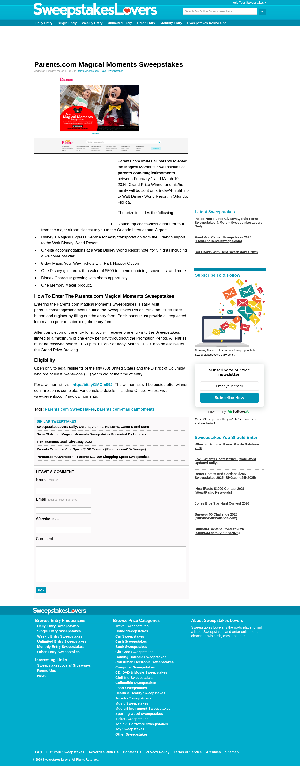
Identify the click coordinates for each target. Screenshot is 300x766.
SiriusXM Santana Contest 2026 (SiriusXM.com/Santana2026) (219, 531)
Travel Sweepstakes (111, 70)
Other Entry (146, 23)
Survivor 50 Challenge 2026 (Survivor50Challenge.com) (216, 516)
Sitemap (232, 752)
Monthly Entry (171, 23)
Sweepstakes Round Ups (206, 23)
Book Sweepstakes (131, 647)
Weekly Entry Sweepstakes (59, 636)
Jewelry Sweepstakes (133, 698)
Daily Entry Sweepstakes (58, 626)
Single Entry (67, 23)
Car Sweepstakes (129, 636)
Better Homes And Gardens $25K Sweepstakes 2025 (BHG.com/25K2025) (225, 475)
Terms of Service (188, 752)
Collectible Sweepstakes (135, 683)
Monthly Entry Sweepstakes (60, 647)
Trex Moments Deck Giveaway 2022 (64, 442)
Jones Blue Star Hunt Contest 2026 (222, 503)
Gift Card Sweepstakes (134, 652)
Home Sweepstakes (131, 631)
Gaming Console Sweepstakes (140, 657)
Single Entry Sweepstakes (59, 631)
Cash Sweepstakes (131, 641)
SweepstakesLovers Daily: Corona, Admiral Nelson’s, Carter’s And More (93, 427)
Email (56, 499)
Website (47, 519)
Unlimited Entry (120, 23)
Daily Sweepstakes (88, 70)
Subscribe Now (229, 398)
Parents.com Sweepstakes (70, 409)
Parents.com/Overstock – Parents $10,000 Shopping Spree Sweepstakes (93, 457)
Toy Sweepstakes (129, 729)
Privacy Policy (157, 752)
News (41, 676)
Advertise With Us (104, 752)
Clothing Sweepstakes (134, 677)
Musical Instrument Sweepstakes (142, 708)
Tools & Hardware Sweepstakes (141, 724)
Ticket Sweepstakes (131, 719)
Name (47, 479)
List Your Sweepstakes (65, 752)
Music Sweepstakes (131, 703)
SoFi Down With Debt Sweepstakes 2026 (226, 252)
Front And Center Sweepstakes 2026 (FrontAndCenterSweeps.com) (223, 239)
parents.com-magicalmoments (126, 409)
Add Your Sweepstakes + (249, 2)
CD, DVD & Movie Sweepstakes (141, 672)
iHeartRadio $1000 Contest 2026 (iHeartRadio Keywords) (219, 490)
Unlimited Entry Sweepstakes (61, 641)
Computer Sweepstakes (135, 667)
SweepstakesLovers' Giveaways (64, 665)
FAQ (38, 752)
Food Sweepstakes (131, 688)
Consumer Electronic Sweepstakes (144, 662)
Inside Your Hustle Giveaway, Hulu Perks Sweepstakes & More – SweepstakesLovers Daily (228, 222)
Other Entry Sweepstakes (58, 652)
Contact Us (132, 752)
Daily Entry (43, 23)
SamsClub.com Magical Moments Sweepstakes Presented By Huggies (91, 434)
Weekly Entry (92, 23)
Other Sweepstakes (131, 734)
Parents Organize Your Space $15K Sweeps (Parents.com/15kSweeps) (91, 449)
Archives (213, 752)
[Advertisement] (150, 41)
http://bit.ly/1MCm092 (92, 384)
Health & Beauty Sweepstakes (140, 693)
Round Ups (46, 670)
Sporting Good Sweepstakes (139, 714)
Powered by (228, 412)
